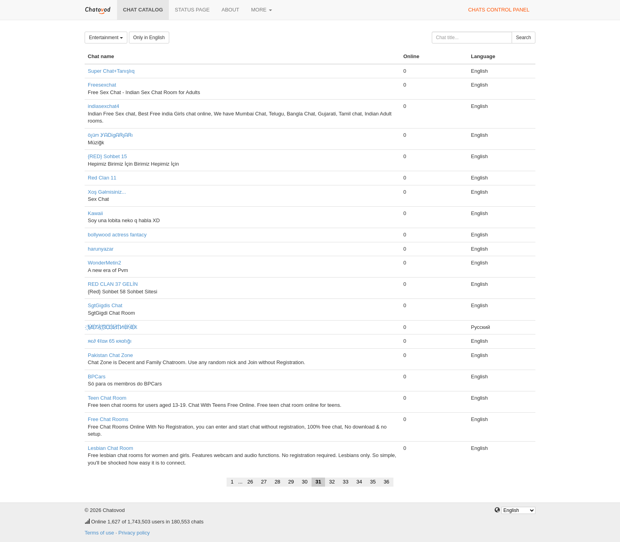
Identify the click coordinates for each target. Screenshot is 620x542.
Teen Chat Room (107, 398)
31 (318, 482)
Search (523, 37)
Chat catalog (143, 10)
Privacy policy (133, 533)
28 (277, 482)
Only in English (149, 37)
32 (332, 482)
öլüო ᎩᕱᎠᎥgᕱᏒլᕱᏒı (110, 135)
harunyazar (100, 249)
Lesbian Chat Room (110, 448)
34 (359, 482)
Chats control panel (498, 10)
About (230, 10)
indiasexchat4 (103, 106)
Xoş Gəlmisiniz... (107, 192)
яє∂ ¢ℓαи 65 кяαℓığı (110, 341)
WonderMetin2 (104, 263)
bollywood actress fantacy (117, 235)
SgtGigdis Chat (105, 305)
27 (264, 482)
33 (345, 482)
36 (386, 482)
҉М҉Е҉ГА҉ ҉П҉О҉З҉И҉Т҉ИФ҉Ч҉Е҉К (112, 327)
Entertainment (106, 37)
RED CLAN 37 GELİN (113, 284)
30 (304, 482)
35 (373, 482)
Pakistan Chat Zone (110, 355)
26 (250, 482)
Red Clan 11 (102, 178)
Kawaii (95, 213)
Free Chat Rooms (108, 419)
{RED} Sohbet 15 (107, 156)
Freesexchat (102, 85)
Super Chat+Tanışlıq (111, 71)
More (261, 10)
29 (291, 482)
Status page (192, 10)
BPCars (97, 377)
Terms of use (99, 533)
